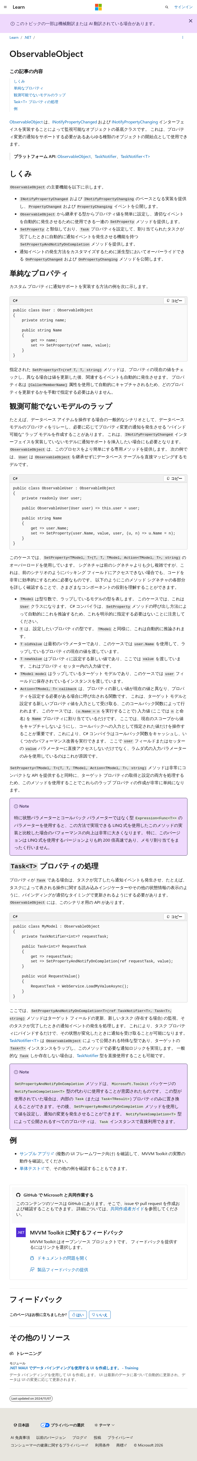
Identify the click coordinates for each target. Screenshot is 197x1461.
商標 (120, 1445)
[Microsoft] (98, 7)
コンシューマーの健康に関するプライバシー (48, 1445)
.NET (27, 37)
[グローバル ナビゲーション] (5, 7)
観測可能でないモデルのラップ (40, 94)
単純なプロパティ (28, 87)
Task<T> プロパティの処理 (36, 101)
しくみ (19, 81)
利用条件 (102, 1445)
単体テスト (30, 1168)
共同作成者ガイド (127, 1208)
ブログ (77, 1437)
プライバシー (119, 1437)
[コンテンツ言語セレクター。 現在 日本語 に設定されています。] (21, 1425)
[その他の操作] (182, 37)
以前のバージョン (51, 1437)
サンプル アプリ (35, 1153)
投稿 (97, 1437)
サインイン (183, 6)
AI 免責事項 (20, 1437)
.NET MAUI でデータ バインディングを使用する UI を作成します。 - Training (74, 1368)
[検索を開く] (167, 7)
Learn (14, 37)
